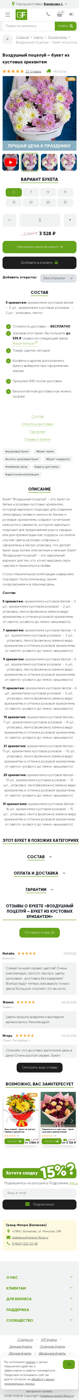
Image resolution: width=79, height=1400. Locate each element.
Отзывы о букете (37, 439)
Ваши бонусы (25, 343)
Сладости (25, 1340)
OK (68, 1364)
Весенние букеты (52, 1353)
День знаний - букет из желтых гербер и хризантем (19, 1130)
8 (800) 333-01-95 (24, 1243)
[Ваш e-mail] (39, 1193)
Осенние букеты (52, 1347)
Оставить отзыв (40, 932)
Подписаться (39, 1204)
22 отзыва (33, 71)
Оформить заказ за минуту (40, 247)
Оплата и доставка (37, 424)
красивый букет (18, 451)
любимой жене (17, 466)
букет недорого (59, 459)
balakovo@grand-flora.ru (30, 1237)
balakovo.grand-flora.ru (57, 1395)
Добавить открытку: (20, 277)
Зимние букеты (20, 1347)
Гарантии (37, 432)
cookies (30, 1362)
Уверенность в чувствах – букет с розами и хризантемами (58, 1130)
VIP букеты (49, 1340)
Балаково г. (55, 4)
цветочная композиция (23, 474)
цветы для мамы (47, 466)
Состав (37, 416)
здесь (73, 1183)
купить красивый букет (23, 459)
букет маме (46, 451)
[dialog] (48, 14)
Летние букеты (19, 1353)
